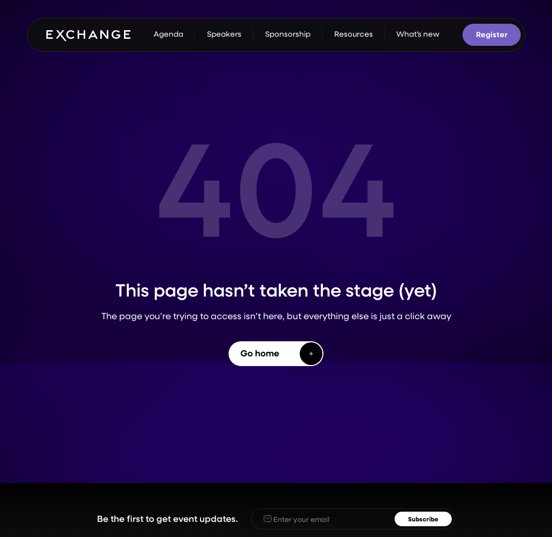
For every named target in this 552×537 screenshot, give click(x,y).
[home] (88, 34)
